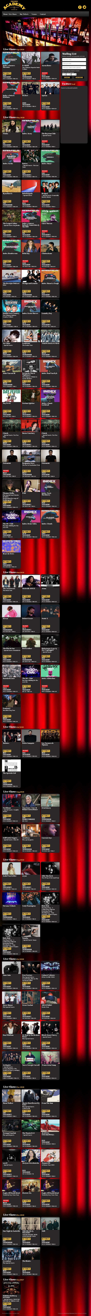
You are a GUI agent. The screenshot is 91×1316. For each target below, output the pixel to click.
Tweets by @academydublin (69, 88)
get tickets (7, 73)
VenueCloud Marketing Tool (70, 1313)
